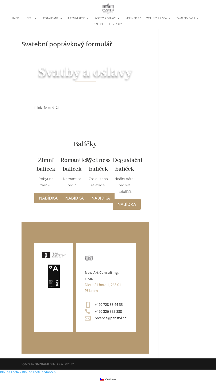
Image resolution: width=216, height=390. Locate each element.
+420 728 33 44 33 (109, 304)
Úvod (15, 18)
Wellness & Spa (156, 18)
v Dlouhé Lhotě (30, 372)
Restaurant (50, 18)
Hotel (29, 18)
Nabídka (48, 198)
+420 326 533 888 (108, 311)
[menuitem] (108, 379)
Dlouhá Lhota (9, 372)
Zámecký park (186, 18)
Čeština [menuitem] (110, 379)
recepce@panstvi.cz (110, 318)
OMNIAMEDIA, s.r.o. (49, 364)
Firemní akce (76, 18)
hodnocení (49, 372)
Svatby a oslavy (105, 18)
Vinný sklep (133, 18)
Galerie (99, 24)
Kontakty (115, 24)
